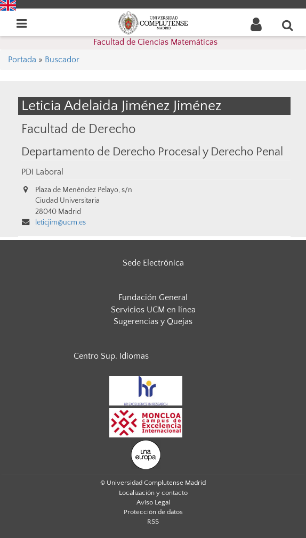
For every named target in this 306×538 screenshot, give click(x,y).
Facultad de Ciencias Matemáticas (155, 42)
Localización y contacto (153, 492)
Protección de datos (153, 512)
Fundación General (153, 297)
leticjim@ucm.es (60, 222)
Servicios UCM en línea (153, 309)
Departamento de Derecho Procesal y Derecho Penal (152, 152)
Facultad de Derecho (78, 129)
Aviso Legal (153, 502)
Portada (22, 59)
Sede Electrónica (153, 263)
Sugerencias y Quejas (153, 321)
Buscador (62, 59)
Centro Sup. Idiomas (111, 356)
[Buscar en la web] (288, 25)
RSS (153, 521)
